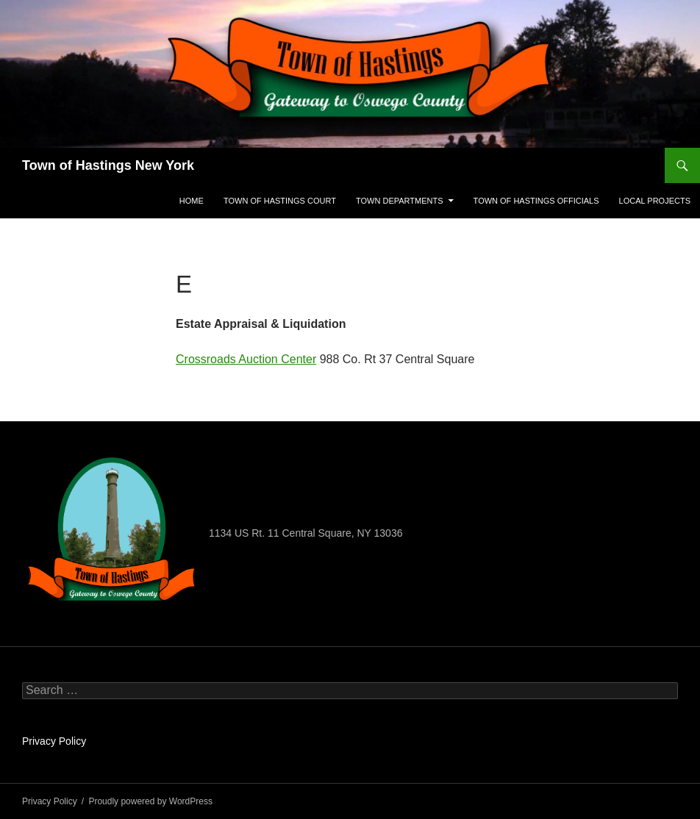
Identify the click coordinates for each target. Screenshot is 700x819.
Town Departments (399, 200)
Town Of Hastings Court (280, 200)
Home (191, 200)
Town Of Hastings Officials (536, 200)
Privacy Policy (54, 741)
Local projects (654, 200)
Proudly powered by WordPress (150, 801)
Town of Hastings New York (108, 165)
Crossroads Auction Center (246, 359)
